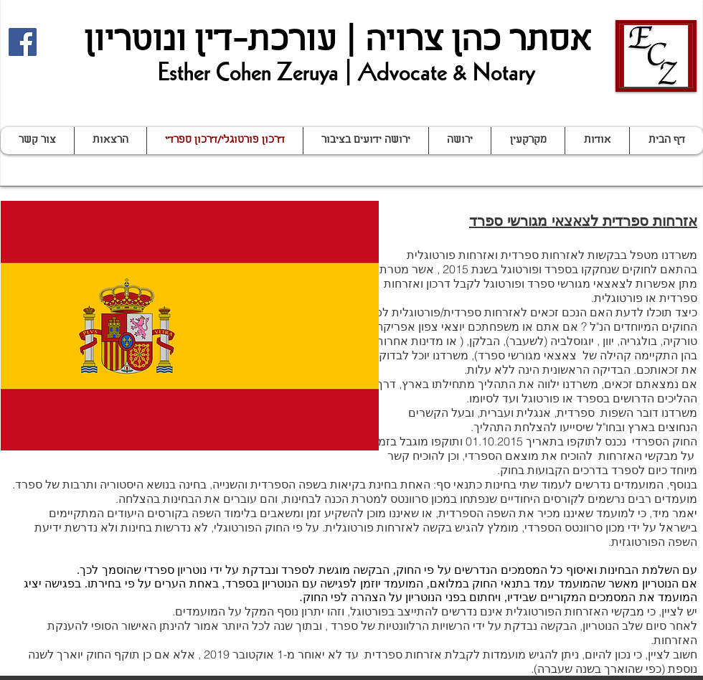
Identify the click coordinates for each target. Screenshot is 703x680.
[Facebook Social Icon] (23, 42)
